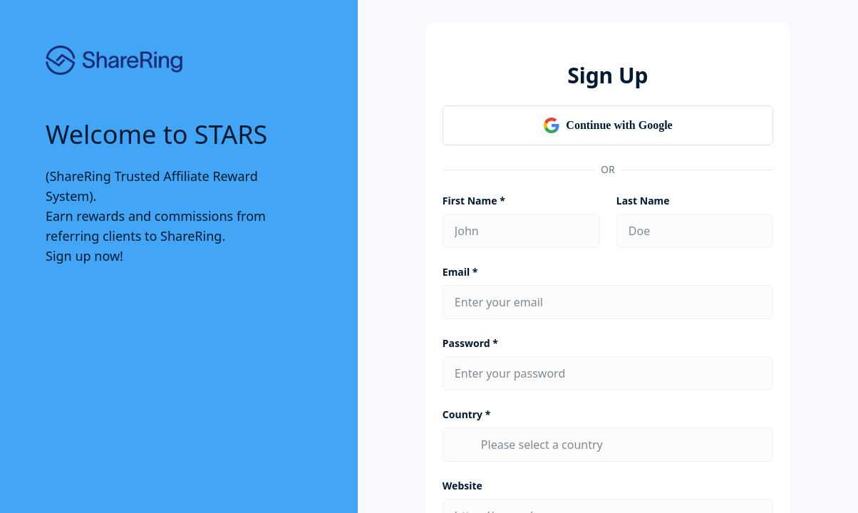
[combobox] (621, 444)
